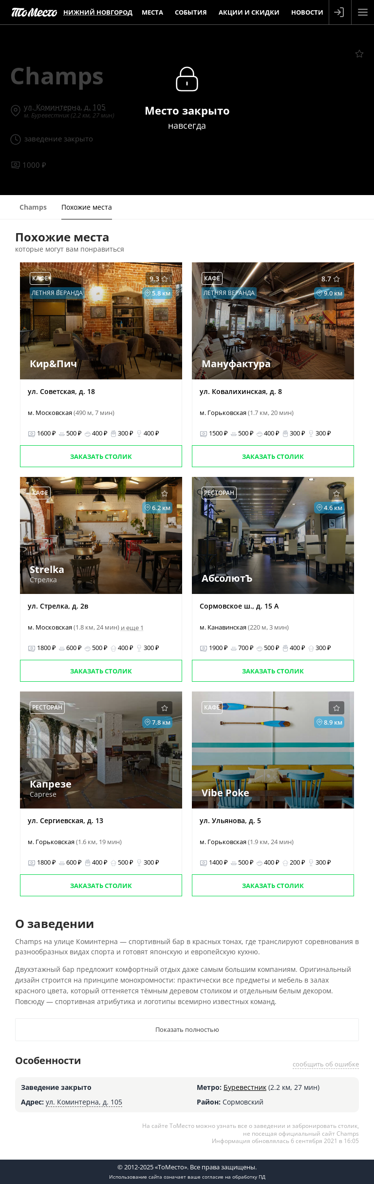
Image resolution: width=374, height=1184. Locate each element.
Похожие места (86, 207)
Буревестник (245, 1087)
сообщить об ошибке (326, 1064)
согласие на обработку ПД (233, 1176)
